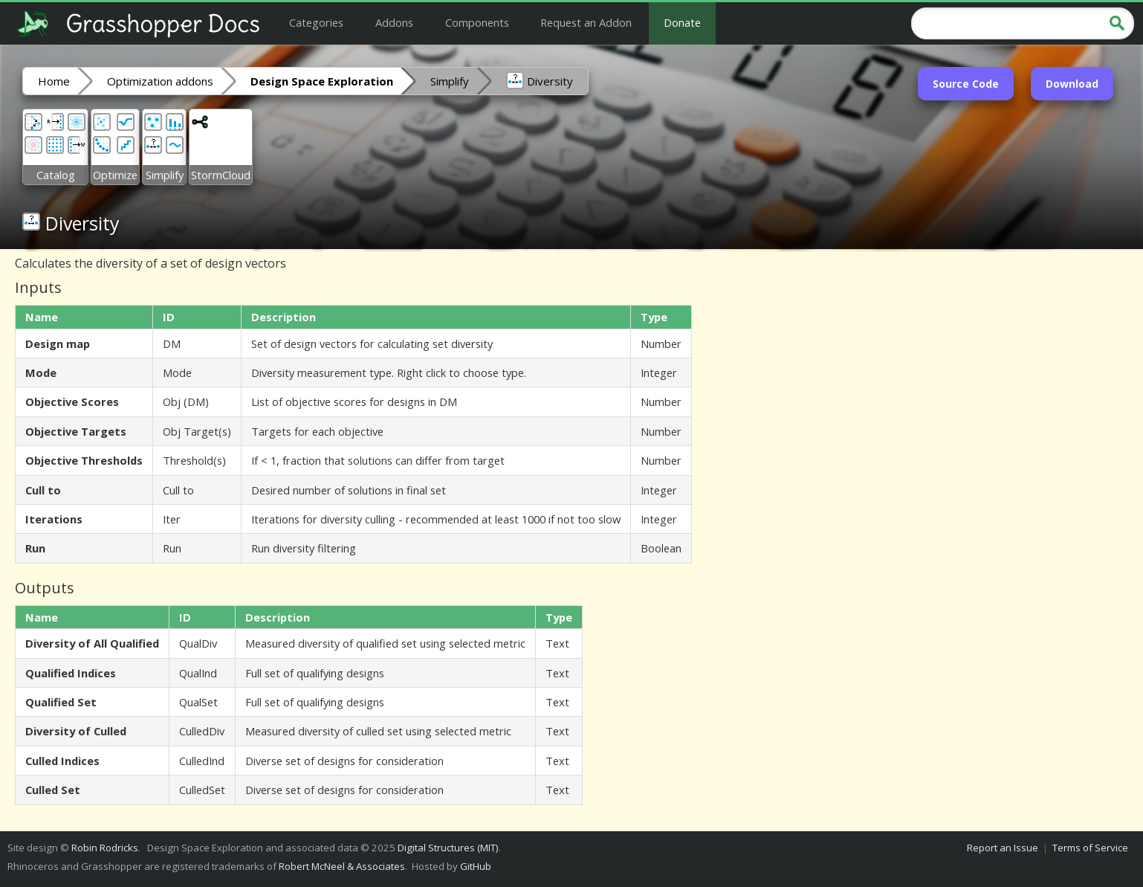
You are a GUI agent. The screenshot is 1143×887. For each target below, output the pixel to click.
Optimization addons (160, 81)
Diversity (539, 80)
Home (54, 81)
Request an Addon (586, 22)
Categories (316, 22)
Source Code (966, 84)
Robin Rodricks (104, 847)
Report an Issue (1002, 847)
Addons (394, 22)
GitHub (475, 866)
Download (1072, 84)
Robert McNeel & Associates (342, 866)
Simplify (449, 81)
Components (477, 22)
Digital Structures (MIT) (448, 847)
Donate (682, 22)
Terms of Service (1090, 847)
